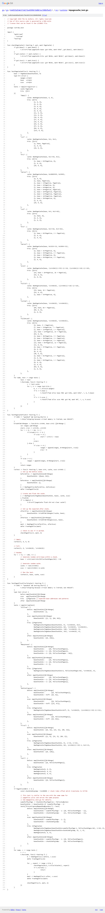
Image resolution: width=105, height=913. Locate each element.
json (101, 910)
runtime (63, 10)
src (56, 10)
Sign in (101, 3)
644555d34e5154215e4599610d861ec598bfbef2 (30, 10)
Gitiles (12, 910)
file (44, 15)
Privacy (18, 910)
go (3, 10)
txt (96, 910)
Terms (24, 910)
